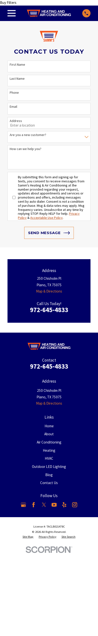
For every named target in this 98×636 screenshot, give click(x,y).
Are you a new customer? (28, 135)
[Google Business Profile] (23, 504)
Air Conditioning (49, 442)
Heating (49, 450)
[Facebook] (33, 504)
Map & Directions (49, 291)
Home (49, 426)
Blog (49, 474)
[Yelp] (64, 504)
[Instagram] (74, 504)
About (49, 434)
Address (16, 121)
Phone (14, 93)
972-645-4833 (49, 310)
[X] (43, 504)
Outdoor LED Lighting (49, 466)
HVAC (49, 458)
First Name (17, 65)
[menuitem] (28, 537)
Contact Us (49, 482)
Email (13, 107)
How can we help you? (25, 149)
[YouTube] (54, 504)
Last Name (17, 79)
